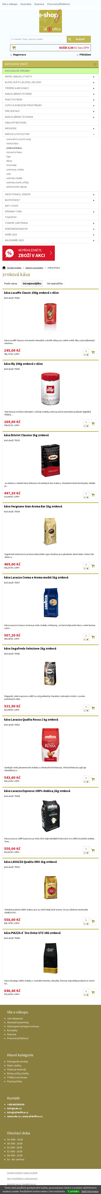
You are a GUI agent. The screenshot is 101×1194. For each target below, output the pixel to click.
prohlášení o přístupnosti (24, 1178)
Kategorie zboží (51, 64)
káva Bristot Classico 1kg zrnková (26, 435)
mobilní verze (29, 1184)
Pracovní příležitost (58, 4)
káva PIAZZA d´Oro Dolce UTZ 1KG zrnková (32, 933)
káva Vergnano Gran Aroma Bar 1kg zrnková (33, 506)
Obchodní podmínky (18, 1022)
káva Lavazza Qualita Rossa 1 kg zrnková (31, 719)
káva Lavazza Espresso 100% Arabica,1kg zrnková (37, 791)
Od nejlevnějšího (32, 283)
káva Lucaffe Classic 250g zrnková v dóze (31, 293)
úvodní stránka (14, 1172)
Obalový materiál (16, 1069)
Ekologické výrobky (17, 1061)
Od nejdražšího (55, 283)
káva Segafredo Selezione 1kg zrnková (30, 648)
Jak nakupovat (15, 1018)
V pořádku (73, 1191)
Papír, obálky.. (14, 1065)
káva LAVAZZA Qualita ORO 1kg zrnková (30, 862)
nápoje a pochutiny (34, 267)
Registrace (19, 54)
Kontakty (26, 4)
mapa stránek (30, 1172)
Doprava (39, 4)
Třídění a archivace (17, 1077)
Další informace (89, 1191)
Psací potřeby (14, 1081)
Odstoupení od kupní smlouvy (23, 1026)
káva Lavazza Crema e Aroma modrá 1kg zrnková (36, 577)
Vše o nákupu (9, 4)
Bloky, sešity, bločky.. (18, 1073)
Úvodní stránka (14, 267)
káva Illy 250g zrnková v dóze (23, 364)
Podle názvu (10, 283)
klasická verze (14, 1184)
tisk (9, 1178)
